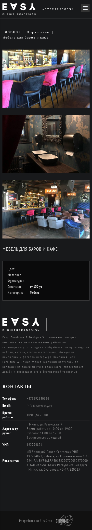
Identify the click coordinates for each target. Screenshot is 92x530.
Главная (11, 31)
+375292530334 (58, 9)
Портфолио (38, 32)
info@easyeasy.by (39, 405)
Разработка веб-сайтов (46, 521)
